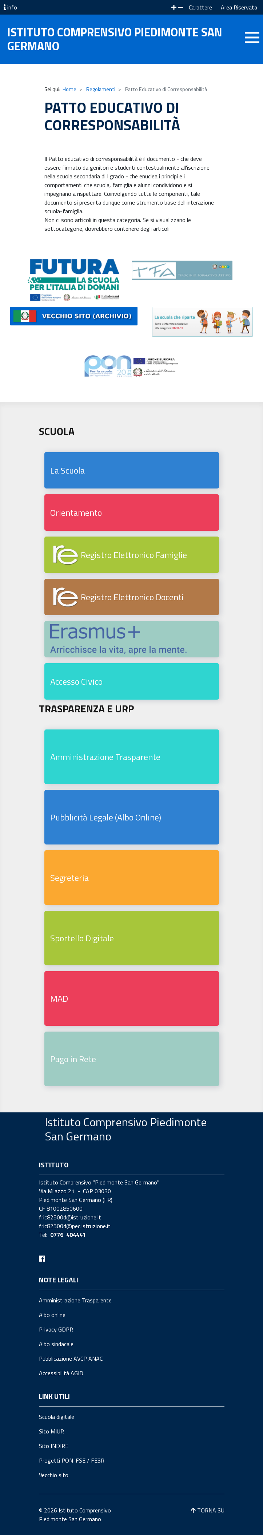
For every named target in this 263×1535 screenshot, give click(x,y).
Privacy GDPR (56, 1329)
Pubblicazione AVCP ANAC (71, 1358)
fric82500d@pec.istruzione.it (75, 1226)
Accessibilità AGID (61, 1373)
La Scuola (67, 470)
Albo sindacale (56, 1344)
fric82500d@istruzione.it (70, 1217)
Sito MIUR (51, 1431)
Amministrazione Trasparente (105, 756)
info (10, 7)
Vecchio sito (53, 1475)
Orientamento (76, 512)
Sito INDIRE (53, 1445)
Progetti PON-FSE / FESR (71, 1460)
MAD (59, 998)
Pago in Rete (73, 1058)
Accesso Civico (76, 681)
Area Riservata (239, 7)
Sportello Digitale (82, 938)
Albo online (52, 1314)
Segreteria (69, 877)
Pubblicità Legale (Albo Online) (105, 817)
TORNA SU (207, 1510)
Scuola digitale (56, 1416)
